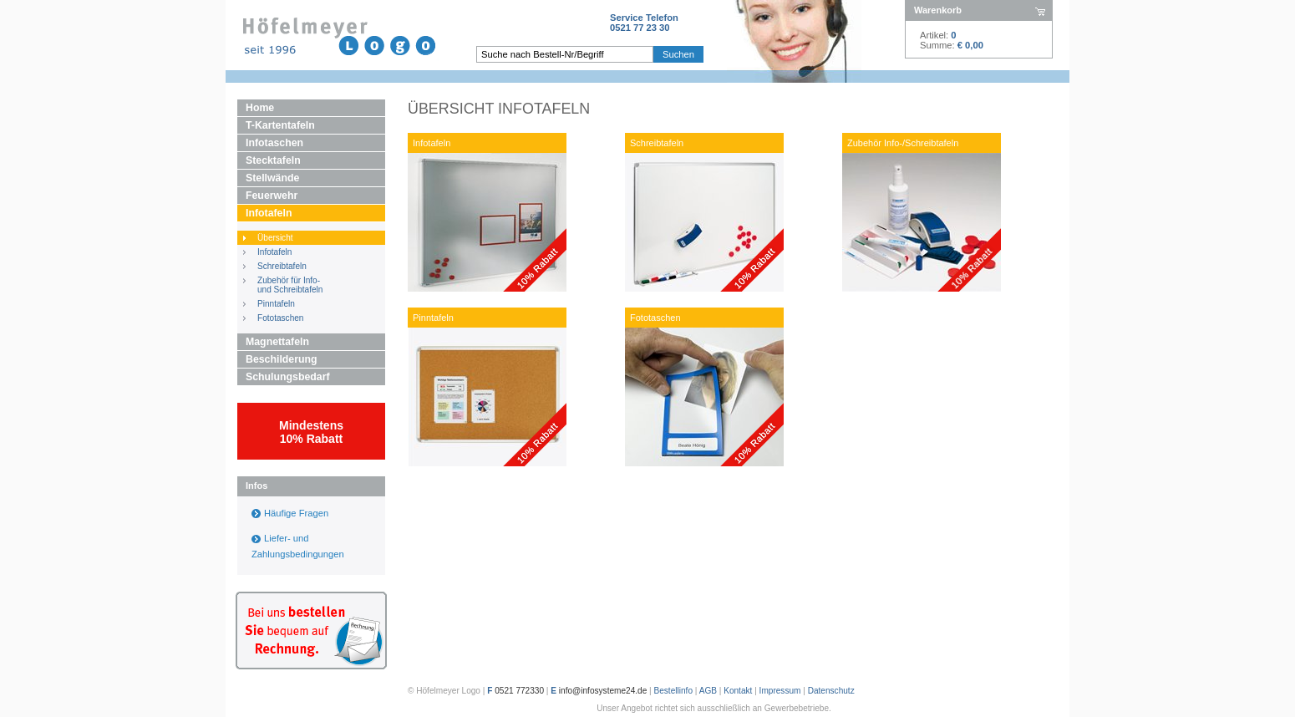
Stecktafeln (273, 160)
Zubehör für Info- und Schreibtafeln (289, 285)
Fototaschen (280, 318)
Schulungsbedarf (288, 377)
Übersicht (275, 237)
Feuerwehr (271, 195)
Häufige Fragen (296, 513)
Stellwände (272, 178)
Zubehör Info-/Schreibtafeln (902, 143)
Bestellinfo (673, 690)
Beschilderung (281, 359)
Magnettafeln (277, 342)
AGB (708, 690)
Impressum (780, 690)
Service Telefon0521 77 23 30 (644, 23)
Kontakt (738, 690)
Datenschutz (831, 690)
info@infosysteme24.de (603, 690)
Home (260, 108)
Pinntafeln (276, 303)
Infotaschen (274, 143)
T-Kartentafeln (280, 125)
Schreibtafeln (282, 266)
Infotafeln (269, 213)
